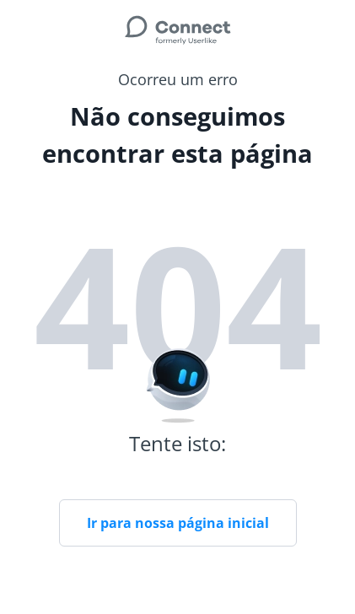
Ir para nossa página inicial (178, 523)
